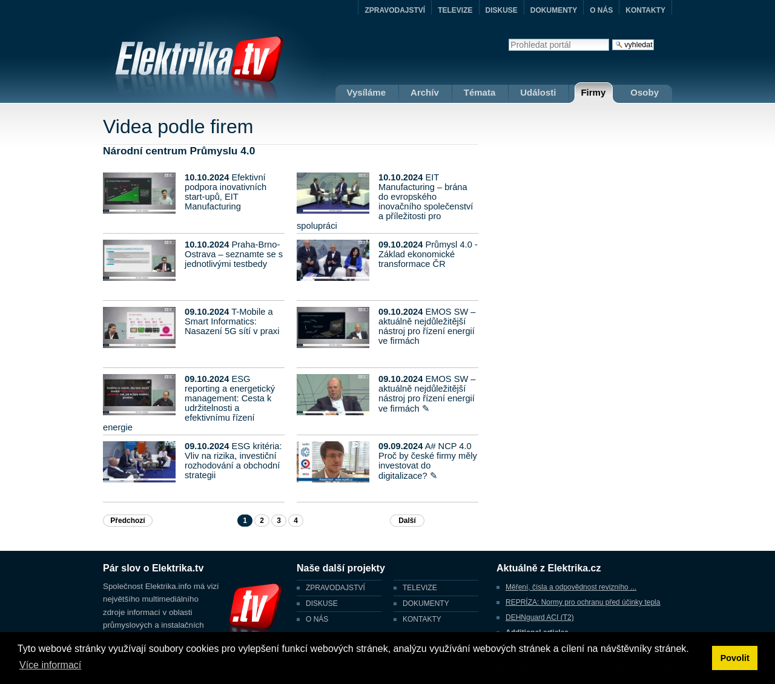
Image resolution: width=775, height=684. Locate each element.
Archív (425, 92)
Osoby (644, 92)
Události (538, 92)
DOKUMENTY (553, 10)
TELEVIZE (455, 10)
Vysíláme (366, 92)
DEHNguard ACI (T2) (540, 617)
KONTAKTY (645, 10)
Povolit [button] (735, 658)
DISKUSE (502, 10)
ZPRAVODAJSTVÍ (394, 10)
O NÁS (601, 10)
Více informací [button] (50, 665)
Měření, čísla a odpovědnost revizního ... (571, 587)
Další (407, 520)
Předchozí (127, 520)
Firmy (593, 92)
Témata (480, 92)
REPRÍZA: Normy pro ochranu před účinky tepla (583, 602)
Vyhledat (508, 38)
